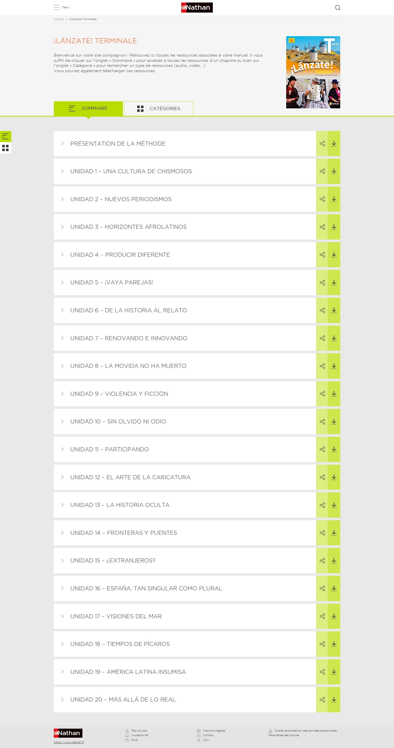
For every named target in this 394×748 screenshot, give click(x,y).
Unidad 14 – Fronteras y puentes (123, 533)
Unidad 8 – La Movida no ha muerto (128, 366)
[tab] (5, 136)
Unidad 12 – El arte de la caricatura (130, 477)
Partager (319, 139)
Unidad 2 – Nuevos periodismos (121, 199)
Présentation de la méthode (118, 144)
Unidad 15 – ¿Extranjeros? (113, 560)
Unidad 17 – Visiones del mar (116, 616)
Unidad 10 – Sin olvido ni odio (118, 421)
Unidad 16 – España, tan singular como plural (146, 588)
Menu (66, 7)
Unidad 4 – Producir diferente (120, 255)
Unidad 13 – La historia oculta (120, 505)
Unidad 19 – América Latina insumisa (128, 672)
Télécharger (332, 138)
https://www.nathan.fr (69, 742)
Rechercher (337, 7)
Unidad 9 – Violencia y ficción (119, 394)
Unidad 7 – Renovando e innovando (128, 338)
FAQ (131, 739)
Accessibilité (136, 735)
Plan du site (136, 730)
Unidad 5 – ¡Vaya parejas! (111, 282)
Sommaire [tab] (94, 108)
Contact (205, 735)
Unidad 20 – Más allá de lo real (123, 699)
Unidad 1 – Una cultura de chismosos (131, 171)
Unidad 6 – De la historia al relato (128, 310)
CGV (203, 739)
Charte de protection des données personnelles (303, 730)
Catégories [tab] (164, 108)
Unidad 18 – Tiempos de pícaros (120, 644)
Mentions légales (211, 730)
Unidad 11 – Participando (109, 449)
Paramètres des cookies (284, 735)
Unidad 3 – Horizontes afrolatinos (128, 227)
